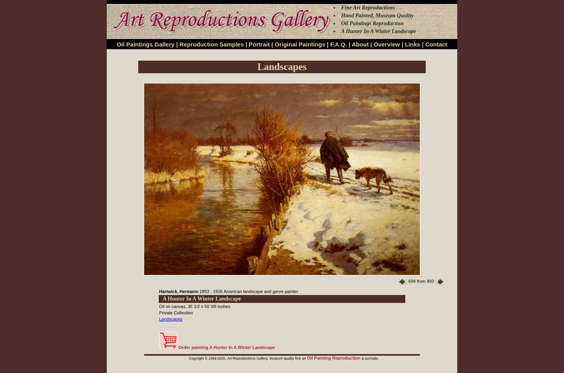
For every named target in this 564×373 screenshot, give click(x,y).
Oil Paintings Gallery (145, 44)
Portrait (259, 44)
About (360, 44)
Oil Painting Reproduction (334, 358)
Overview (387, 44)
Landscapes (170, 319)
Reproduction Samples (212, 44)
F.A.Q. (338, 44)
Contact (436, 44)
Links (412, 44)
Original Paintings (300, 44)
